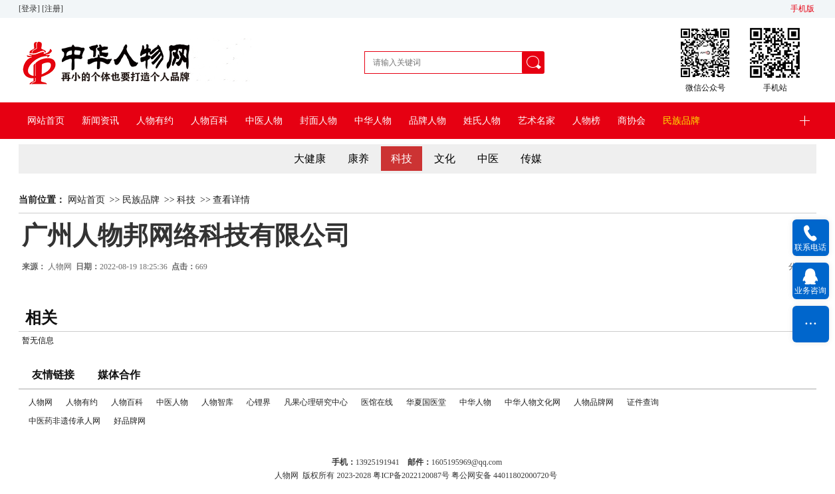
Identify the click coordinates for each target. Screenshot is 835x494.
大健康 (310, 158)
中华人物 (373, 121)
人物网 (60, 266)
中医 (488, 158)
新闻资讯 (100, 121)
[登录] (30, 8)
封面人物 (318, 121)
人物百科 (209, 121)
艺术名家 (536, 121)
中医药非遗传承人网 (64, 421)
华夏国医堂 (426, 402)
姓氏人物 (482, 121)
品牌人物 (427, 121)
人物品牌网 (594, 402)
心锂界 (259, 402)
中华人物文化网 (532, 402)
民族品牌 (681, 121)
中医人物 (264, 121)
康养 (358, 158)
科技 (401, 158)
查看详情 (231, 200)
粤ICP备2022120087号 (411, 475)
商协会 (632, 121)
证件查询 (643, 402)
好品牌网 (130, 421)
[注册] (53, 8)
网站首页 (45, 121)
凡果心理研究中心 (316, 402)
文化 (444, 158)
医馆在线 (377, 402)
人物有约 (155, 121)
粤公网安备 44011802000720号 (504, 475)
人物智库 (217, 402)
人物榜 (586, 121)
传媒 (531, 158)
